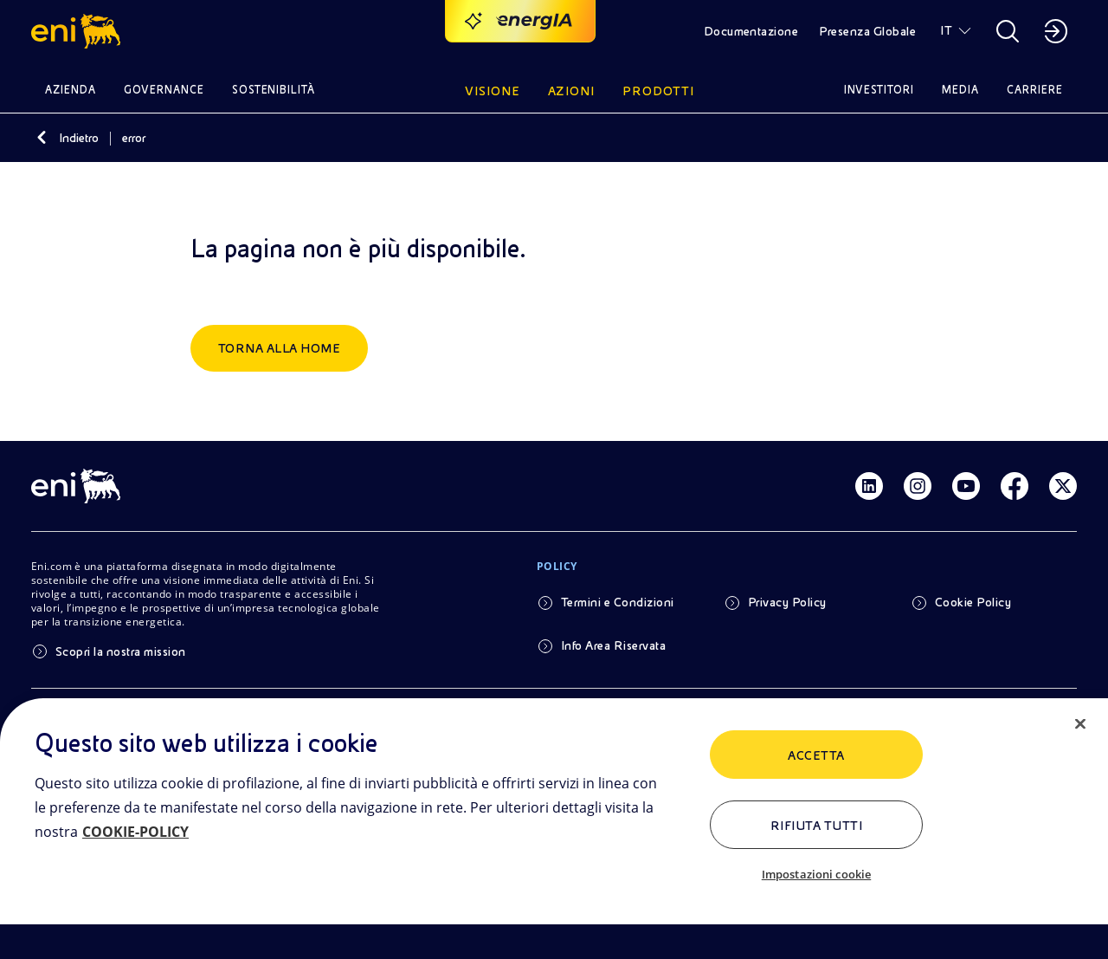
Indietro (79, 138)
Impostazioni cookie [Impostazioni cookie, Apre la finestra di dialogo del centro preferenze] (816, 874)
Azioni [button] (572, 91)
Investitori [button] (879, 89)
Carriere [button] (1035, 89)
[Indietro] (41, 137)
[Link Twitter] (1063, 486)
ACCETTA (816, 755)
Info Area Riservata (613, 645)
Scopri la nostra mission (120, 651)
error (133, 138)
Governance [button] (164, 89)
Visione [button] (492, 91)
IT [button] (946, 30)
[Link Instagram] (917, 486)
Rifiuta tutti (816, 826)
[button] (78, 31)
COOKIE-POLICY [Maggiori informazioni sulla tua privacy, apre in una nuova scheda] (135, 831)
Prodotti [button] (658, 91)
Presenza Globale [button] (867, 31)
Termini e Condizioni (617, 602)
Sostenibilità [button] (274, 89)
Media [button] (960, 89)
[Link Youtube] (966, 486)
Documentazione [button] (751, 31)
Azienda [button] (70, 89)
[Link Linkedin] (869, 486)
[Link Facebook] (1014, 486)
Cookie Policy (973, 602)
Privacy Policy (787, 602)
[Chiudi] (1080, 724)
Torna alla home (279, 348)
